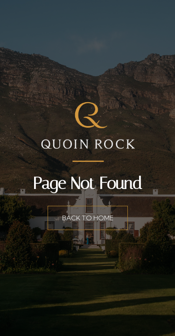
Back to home (87, 218)
